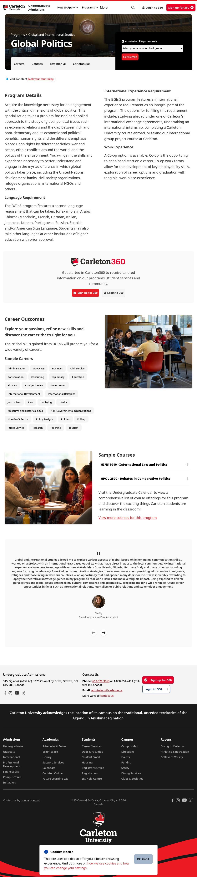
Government (58, 385)
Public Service (16, 427)
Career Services (92, 746)
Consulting (37, 377)
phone (25, 800)
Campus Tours (12, 777)
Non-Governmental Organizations (71, 411)
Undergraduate (13, 746)
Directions (127, 751)
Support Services (53, 762)
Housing (87, 762)
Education (78, 377)
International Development (24, 394)
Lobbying (46, 402)
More (104, 7)
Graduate (9, 751)
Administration (17, 368)
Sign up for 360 (181, 7)
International (11, 757)
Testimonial (58, 64)
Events (125, 757)
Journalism (14, 402)
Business (57, 368)
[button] (135, 7)
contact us (107, 695)
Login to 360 (154, 7)
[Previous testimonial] (93, 632)
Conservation (16, 377)
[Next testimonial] (103, 632)
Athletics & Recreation (175, 751)
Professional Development (11, 764)
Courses (37, 64)
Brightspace (50, 751)
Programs (90, 7)
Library (47, 757)
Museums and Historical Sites (25, 411)
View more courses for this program (127, 517)
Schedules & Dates (54, 746)
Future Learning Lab (55, 778)
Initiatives (9, 782)
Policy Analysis (44, 419)
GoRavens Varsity (172, 757)
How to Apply (67, 7)
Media (63, 402)
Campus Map (129, 746)
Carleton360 (81, 64)
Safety (125, 768)
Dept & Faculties (92, 751)
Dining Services (131, 773)
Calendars (49, 768)
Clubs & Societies (132, 778)
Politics (65, 419)
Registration (90, 773)
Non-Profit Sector (18, 419)
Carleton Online (53, 773)
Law (30, 402)
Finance (12, 385)
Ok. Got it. (143, 859)
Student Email (91, 757)
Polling (81, 419)
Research (37, 427)
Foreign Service (34, 385)
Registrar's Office (93, 768)
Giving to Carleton (172, 746)
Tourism (73, 427)
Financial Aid (11, 771)
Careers (19, 64)
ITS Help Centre (92, 778)
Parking (126, 762)
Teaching (55, 427)
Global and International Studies (51, 35)
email (36, 800)
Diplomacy (58, 377)
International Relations (61, 394)
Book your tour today (40, 79)
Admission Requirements (139, 41)
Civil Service (77, 368)
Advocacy (38, 368)
